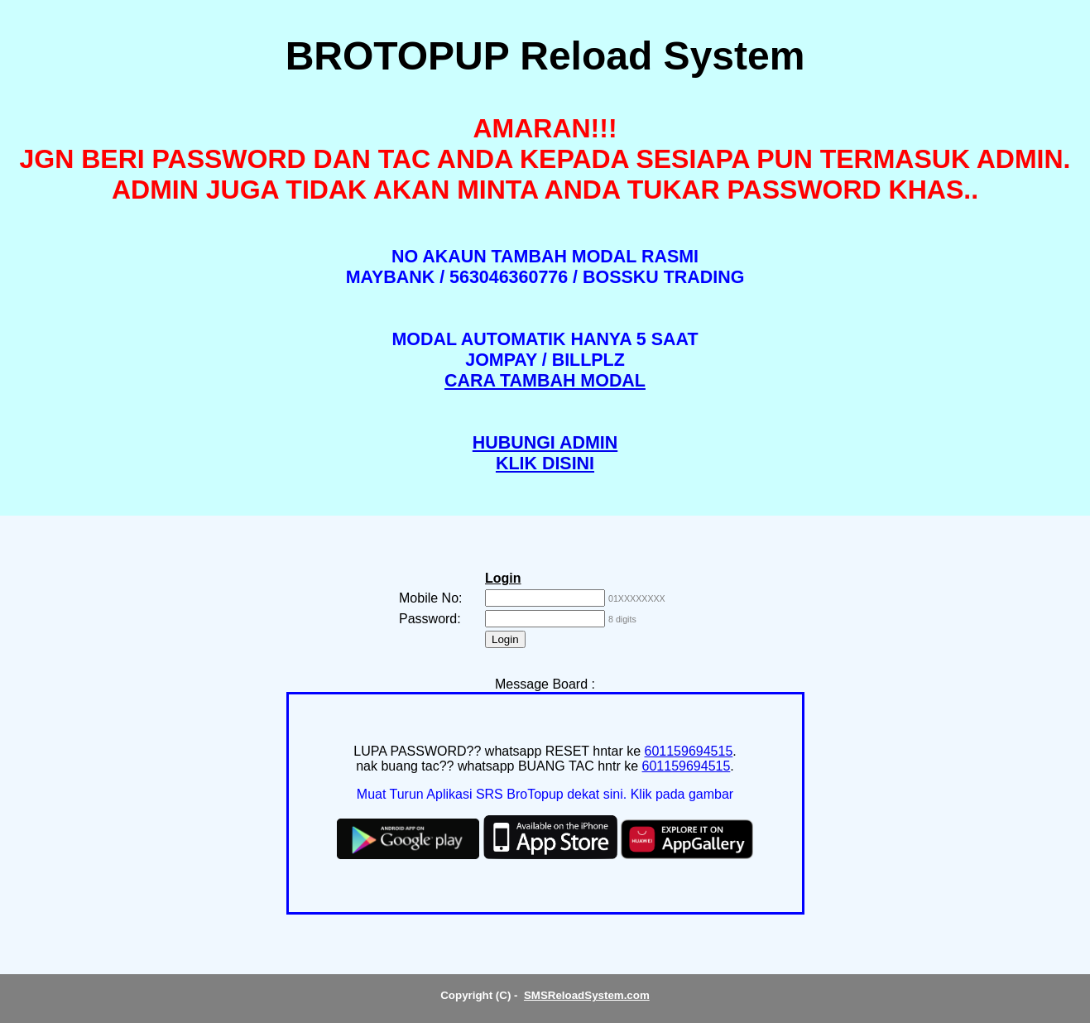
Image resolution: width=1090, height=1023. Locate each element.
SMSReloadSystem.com (587, 995)
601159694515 (689, 751)
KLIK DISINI (545, 463)
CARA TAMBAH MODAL (545, 381)
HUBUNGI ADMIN (545, 443)
